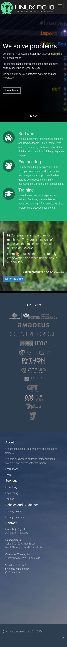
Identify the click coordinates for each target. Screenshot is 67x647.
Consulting (11, 487)
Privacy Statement (15, 517)
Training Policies (14, 511)
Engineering (11, 493)
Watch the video (14, 278)
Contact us (14, 572)
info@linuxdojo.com (19, 568)
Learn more (11, 469)
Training (9, 499)
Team (8, 474)
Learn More (11, 90)
